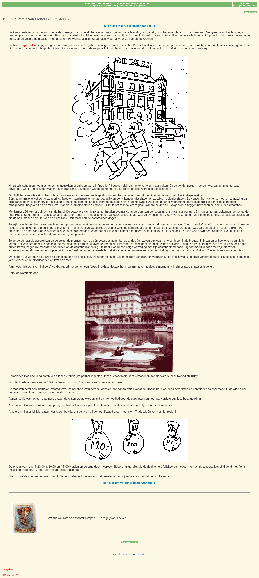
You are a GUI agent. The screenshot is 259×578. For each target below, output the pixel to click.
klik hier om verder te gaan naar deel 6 (129, 482)
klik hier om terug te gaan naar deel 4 (129, 25)
